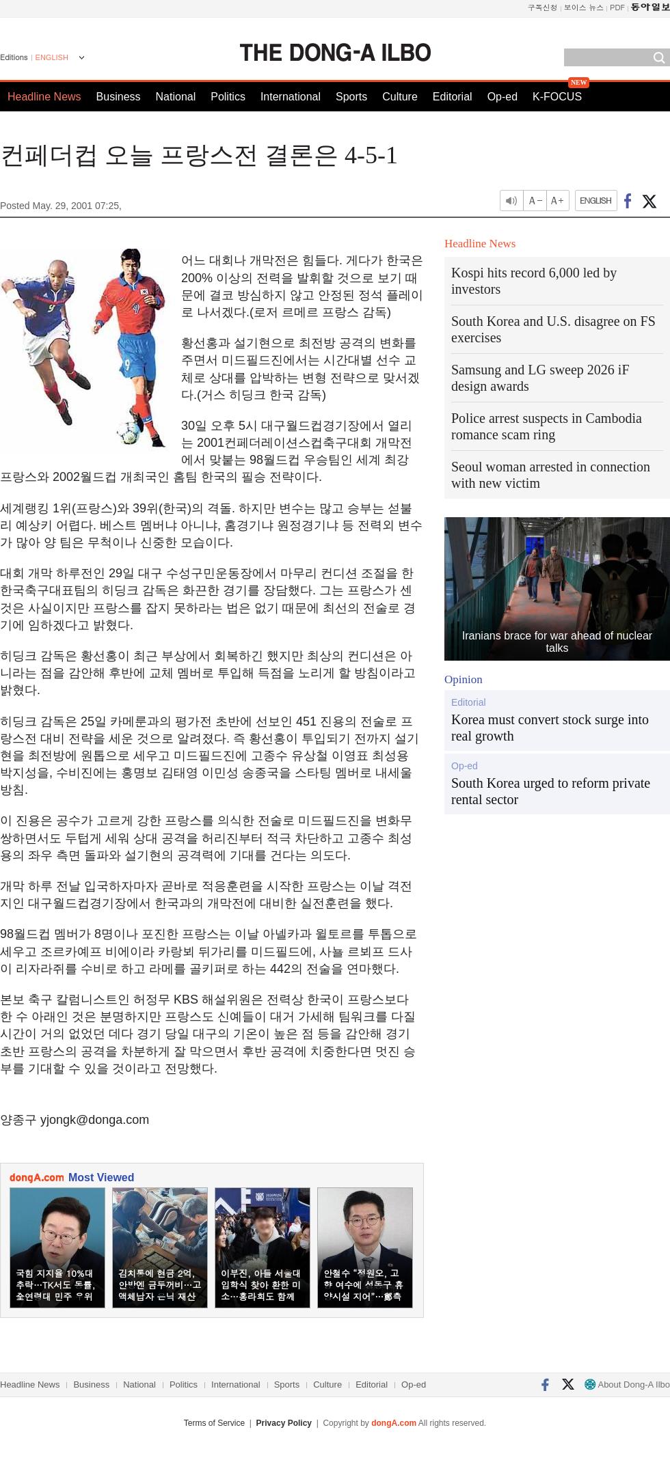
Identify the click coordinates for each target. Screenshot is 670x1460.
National (176, 96)
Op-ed (502, 96)
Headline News (44, 96)
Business (118, 96)
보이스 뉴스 (584, 7)
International (290, 96)
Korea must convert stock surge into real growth (550, 727)
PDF (617, 7)
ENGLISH (52, 57)
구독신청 (543, 7)
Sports (351, 96)
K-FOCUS (557, 96)
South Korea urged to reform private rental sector (550, 791)
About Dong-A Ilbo (627, 1384)
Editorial (452, 96)
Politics (228, 96)
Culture (400, 96)
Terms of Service (214, 1423)
